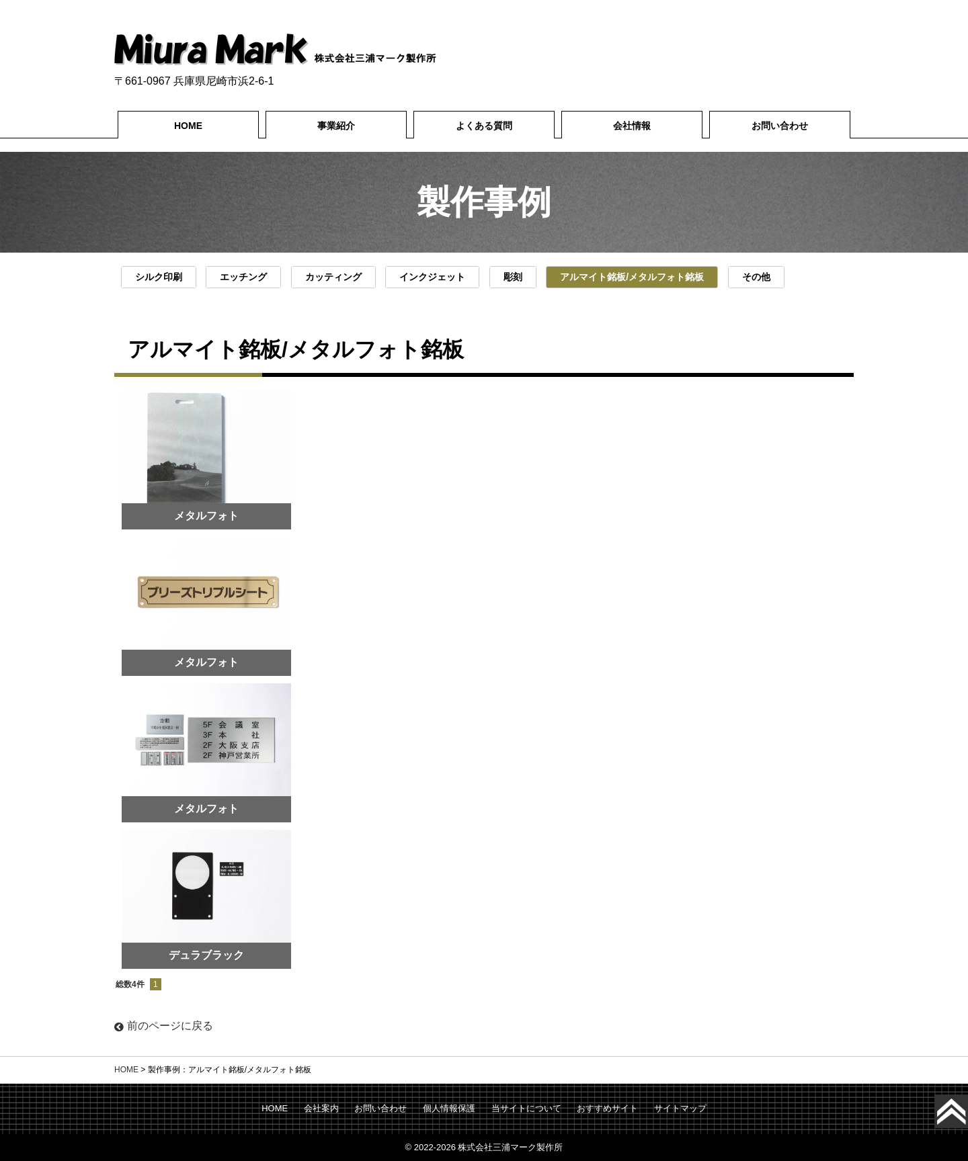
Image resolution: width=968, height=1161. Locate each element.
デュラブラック (206, 955)
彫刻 (512, 276)
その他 (756, 276)
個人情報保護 (449, 1108)
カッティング (333, 276)
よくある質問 (484, 125)
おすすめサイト (607, 1108)
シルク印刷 (158, 276)
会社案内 (321, 1108)
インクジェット (432, 276)
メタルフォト (206, 662)
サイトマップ (680, 1108)
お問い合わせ (780, 125)
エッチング (243, 276)
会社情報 (632, 125)
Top (965, 1111)
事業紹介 (336, 125)
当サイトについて (526, 1108)
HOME (188, 125)
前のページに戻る (163, 1025)
